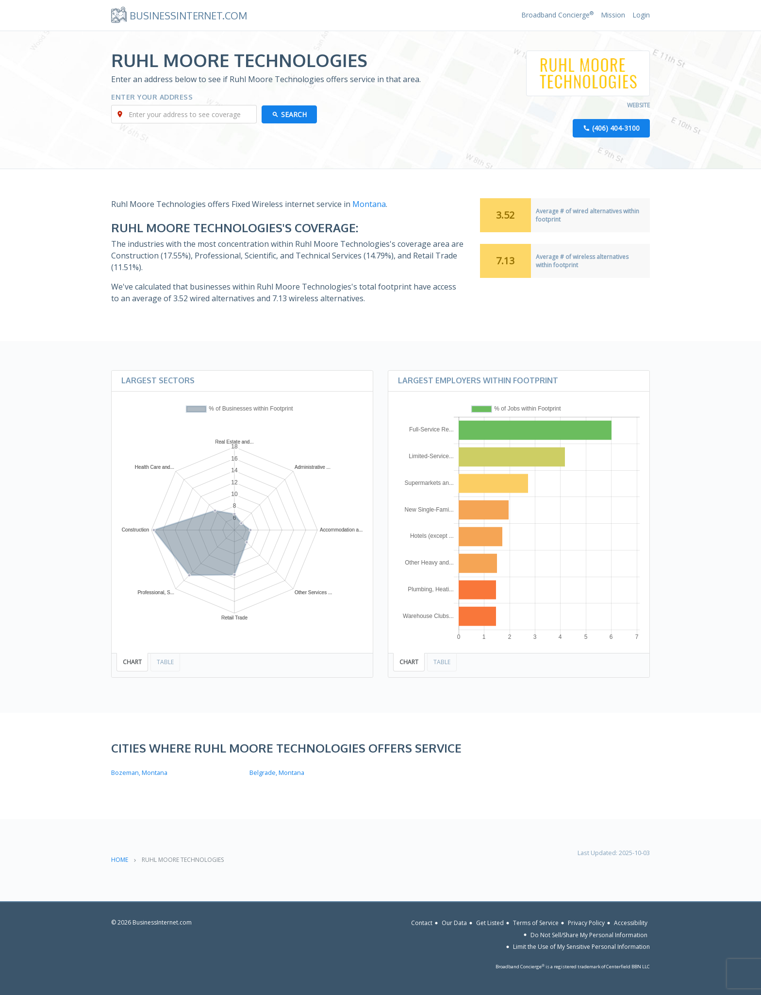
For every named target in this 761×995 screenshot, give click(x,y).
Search (294, 114)
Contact (421, 923)
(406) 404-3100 (616, 128)
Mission (613, 14)
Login (641, 14)
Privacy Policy (586, 923)
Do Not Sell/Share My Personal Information (588, 934)
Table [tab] (165, 662)
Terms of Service (536, 923)
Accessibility (630, 923)
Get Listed (490, 923)
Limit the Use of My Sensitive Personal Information (581, 947)
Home (119, 860)
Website (638, 105)
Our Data (454, 923)
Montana (369, 204)
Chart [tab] (132, 662)
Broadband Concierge (557, 14)
